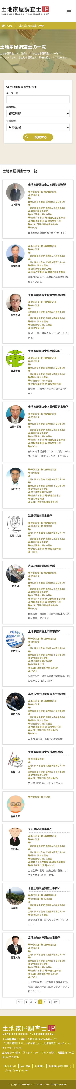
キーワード (12, 93)
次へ (56, 1002)
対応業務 (11, 121)
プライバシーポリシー (16, 1070)
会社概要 (25, 1066)
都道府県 (11, 107)
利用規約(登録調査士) (60, 1066)
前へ (20, 1002)
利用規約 (39, 1066)
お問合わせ (10, 1066)
